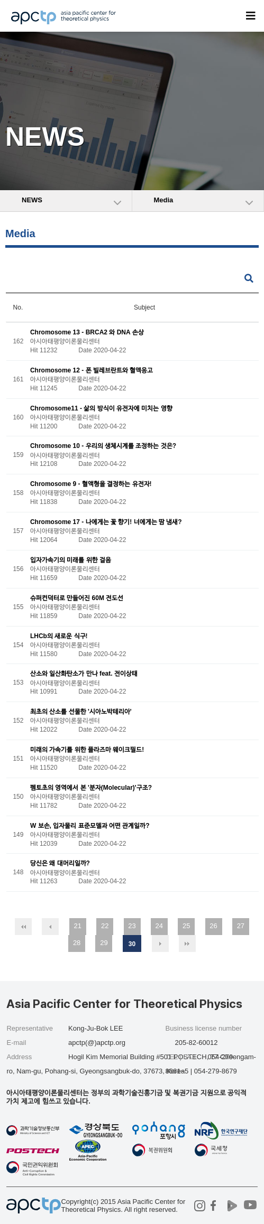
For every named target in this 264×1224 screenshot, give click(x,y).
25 (186, 926)
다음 (160, 943)
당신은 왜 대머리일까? (60, 863)
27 (240, 926)
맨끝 (187, 943)
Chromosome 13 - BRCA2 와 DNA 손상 (87, 332)
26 (213, 926)
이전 (50, 926)
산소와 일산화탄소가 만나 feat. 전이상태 (84, 674)
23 (131, 926)
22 (104, 926)
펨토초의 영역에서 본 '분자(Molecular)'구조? (91, 787)
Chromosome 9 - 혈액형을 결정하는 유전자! (91, 484)
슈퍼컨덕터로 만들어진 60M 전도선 (76, 598)
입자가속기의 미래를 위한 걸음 (70, 560)
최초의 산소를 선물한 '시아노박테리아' (81, 712)
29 (103, 943)
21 (77, 926)
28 (76, 943)
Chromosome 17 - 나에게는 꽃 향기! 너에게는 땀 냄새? (106, 522)
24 (159, 926)
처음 (23, 926)
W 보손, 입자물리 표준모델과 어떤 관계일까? (90, 825)
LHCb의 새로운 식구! (59, 636)
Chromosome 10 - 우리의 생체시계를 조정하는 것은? (103, 446)
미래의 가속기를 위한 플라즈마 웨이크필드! (87, 749)
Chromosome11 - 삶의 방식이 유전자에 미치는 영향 (101, 408)
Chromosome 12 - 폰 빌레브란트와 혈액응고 (91, 370)
